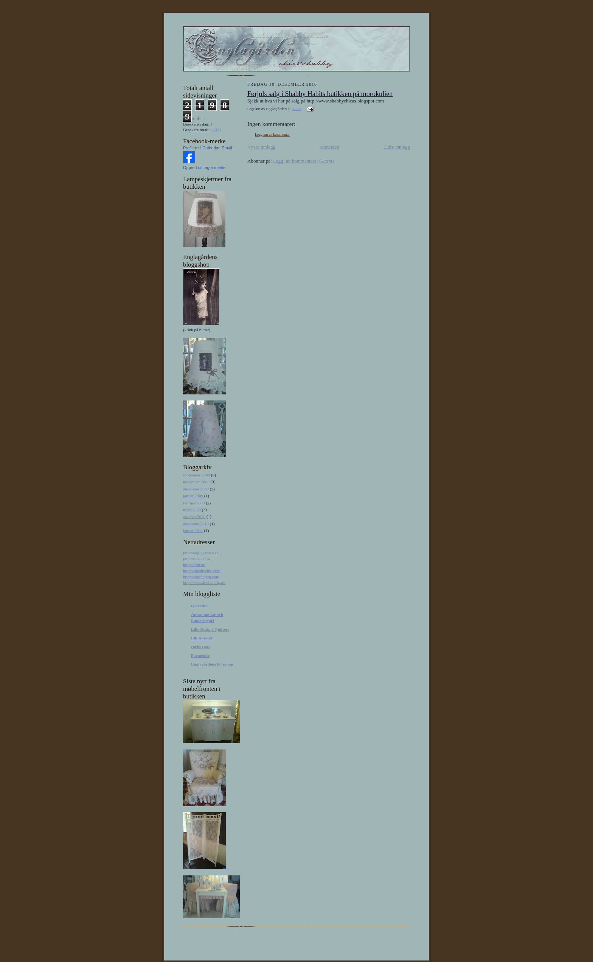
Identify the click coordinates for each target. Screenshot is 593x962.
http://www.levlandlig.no (204, 582)
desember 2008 (196, 489)
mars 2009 (192, 509)
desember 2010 (196, 523)
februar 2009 (194, 503)
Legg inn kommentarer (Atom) (303, 161)
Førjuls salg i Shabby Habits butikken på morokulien (320, 94)
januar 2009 (193, 495)
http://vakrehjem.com (201, 576)
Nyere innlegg (261, 147)
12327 (216, 129)
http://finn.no (194, 564)
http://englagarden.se (200, 553)
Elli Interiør (202, 638)
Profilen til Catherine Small (207, 148)
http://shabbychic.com (201, 570)
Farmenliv (200, 655)
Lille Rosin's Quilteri (210, 629)
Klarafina (200, 606)
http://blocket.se (196, 559)
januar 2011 (193, 530)
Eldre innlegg (396, 147)
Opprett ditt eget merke (204, 167)
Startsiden (329, 147)
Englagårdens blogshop (212, 664)
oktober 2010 (194, 516)
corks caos (200, 646)
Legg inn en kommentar (272, 134)
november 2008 (196, 481)
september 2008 (196, 475)
